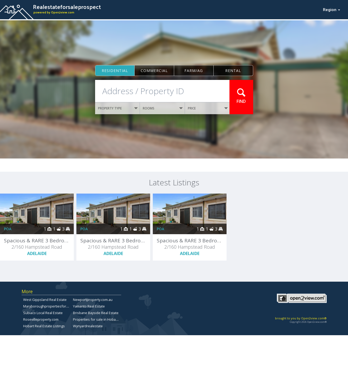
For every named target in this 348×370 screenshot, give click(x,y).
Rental (233, 70)
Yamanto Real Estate (89, 306)
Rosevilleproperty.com (40, 319)
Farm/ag (193, 70)
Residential (115, 70)
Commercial (154, 70)
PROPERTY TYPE (118, 108)
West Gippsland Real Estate (45, 299)
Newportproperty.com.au (92, 299)
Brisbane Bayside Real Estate (96, 312)
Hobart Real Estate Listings (44, 326)
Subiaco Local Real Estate (43, 312)
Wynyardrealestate (88, 326)
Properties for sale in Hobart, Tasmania (104, 319)
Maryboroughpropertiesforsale (48, 306)
